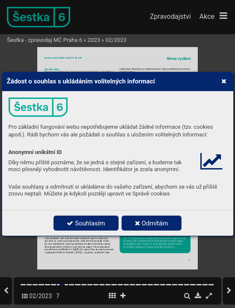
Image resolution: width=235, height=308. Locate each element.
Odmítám (151, 223)
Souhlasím (86, 223)
